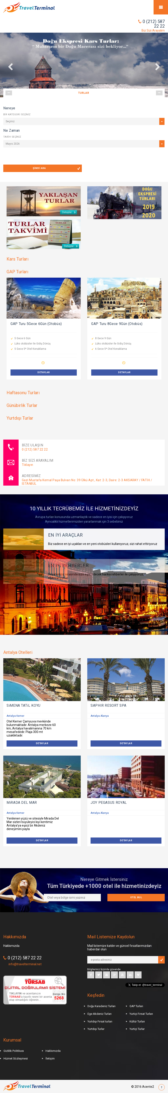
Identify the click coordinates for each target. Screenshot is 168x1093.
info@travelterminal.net (25, 964)
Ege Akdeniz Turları (100, 1013)
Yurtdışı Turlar (20, 418)
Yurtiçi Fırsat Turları (141, 1013)
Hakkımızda (53, 1050)
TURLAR (83, 92)
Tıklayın (27, 465)
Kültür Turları (137, 1021)
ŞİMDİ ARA (39, 168)
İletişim (50, 1058)
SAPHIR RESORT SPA (108, 705)
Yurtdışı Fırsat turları (100, 1021)
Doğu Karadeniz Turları (102, 1006)
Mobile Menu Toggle (161, 7)
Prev (8, 92)
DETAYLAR (43, 372)
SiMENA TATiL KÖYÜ (23, 705)
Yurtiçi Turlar (137, 1029)
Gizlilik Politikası (14, 1050)
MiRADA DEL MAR (22, 802)
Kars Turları (17, 259)
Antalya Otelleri (17, 652)
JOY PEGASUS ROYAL (109, 802)
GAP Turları (17, 271)
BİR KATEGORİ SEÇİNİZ (17, 114)
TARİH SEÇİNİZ (12, 136)
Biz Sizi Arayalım (153, 30)
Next (159, 92)
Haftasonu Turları (23, 392)
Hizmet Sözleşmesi (16, 1058)
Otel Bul (136, 897)
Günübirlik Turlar (22, 405)
